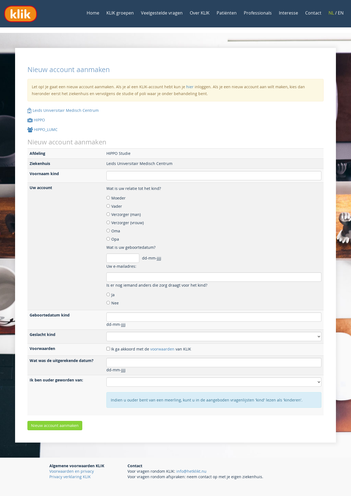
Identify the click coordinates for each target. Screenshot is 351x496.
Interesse (288, 13)
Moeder (118, 198)
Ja (113, 294)
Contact (313, 13)
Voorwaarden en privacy (71, 471)
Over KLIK (200, 13)
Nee (115, 303)
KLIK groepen (120, 13)
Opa (115, 239)
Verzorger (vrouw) (127, 222)
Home (93, 13)
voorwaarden (162, 349)
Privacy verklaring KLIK (70, 476)
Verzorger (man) (126, 214)
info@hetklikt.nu (191, 471)
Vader (116, 206)
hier (190, 86)
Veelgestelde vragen (162, 13)
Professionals (258, 13)
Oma (115, 230)
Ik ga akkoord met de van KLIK (151, 349)
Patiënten (227, 13)
